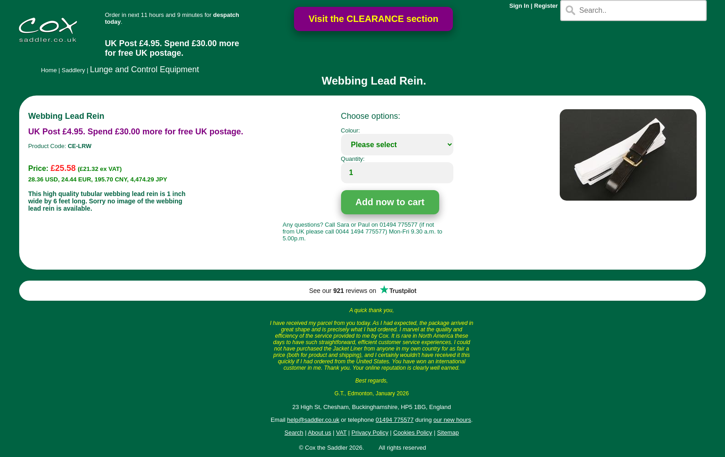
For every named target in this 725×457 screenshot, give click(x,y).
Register (546, 5)
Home (49, 70)
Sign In (519, 5)
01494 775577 (395, 419)
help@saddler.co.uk (313, 419)
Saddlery (73, 70)
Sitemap (448, 432)
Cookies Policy (412, 432)
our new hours (452, 419)
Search (293, 432)
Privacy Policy (370, 432)
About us (319, 432)
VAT (341, 432)
